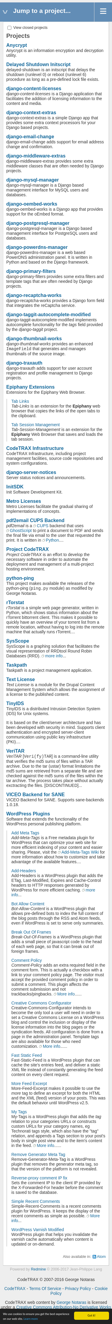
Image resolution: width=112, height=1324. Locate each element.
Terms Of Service (45, 1288)
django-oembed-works (31, 203)
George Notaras (71, 1302)
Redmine (38, 1269)
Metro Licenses (23, 501)
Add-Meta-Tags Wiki (80, 852)
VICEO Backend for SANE (35, 794)
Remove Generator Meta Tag (38, 1154)
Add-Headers (23, 870)
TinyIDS (15, 703)
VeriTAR (15, 751)
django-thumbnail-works (34, 338)
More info (66, 994)
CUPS (42, 525)
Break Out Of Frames (31, 932)
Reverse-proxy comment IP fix (39, 1178)
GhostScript (21, 530)
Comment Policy (26, 960)
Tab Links (20, 401)
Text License (20, 679)
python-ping (20, 578)
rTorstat (15, 602)
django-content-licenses (33, 88)
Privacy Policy (78, 1288)
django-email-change (30, 136)
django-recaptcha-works (34, 295)
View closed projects (27, 28)
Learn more (31, 1319)
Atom (101, 1257)
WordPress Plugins (28, 813)
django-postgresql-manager (38, 223)
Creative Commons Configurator (41, 1003)
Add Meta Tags (25, 832)
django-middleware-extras (35, 155)
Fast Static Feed (26, 1055)
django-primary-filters (31, 271)
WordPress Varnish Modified (37, 1229)
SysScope (17, 641)
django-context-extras (31, 112)
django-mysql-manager (32, 179)
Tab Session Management (35, 424)
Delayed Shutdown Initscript (38, 64)
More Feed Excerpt (29, 1083)
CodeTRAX (14, 1288)
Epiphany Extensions (30, 387)
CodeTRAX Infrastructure (35, 448)
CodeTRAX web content (27, 1302)
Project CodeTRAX (27, 549)
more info (53, 655)
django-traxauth (24, 362)
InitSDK (15, 486)
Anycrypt (16, 45)
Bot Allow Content (28, 903)
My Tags (19, 1111)
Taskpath (16, 665)
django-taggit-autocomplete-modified (48, 314)
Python (52, 540)
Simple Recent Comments (35, 1201)
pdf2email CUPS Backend (35, 520)
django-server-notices (31, 472)
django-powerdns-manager (36, 247)
